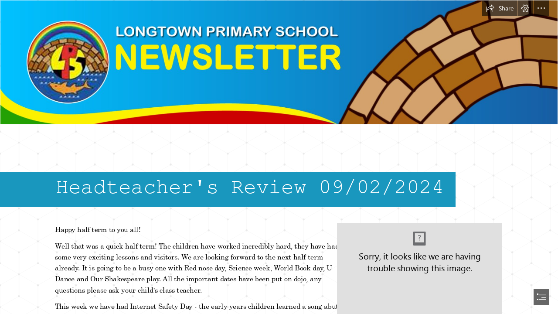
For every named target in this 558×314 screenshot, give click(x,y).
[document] (279, 157)
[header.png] (279, 62)
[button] (499, 8)
